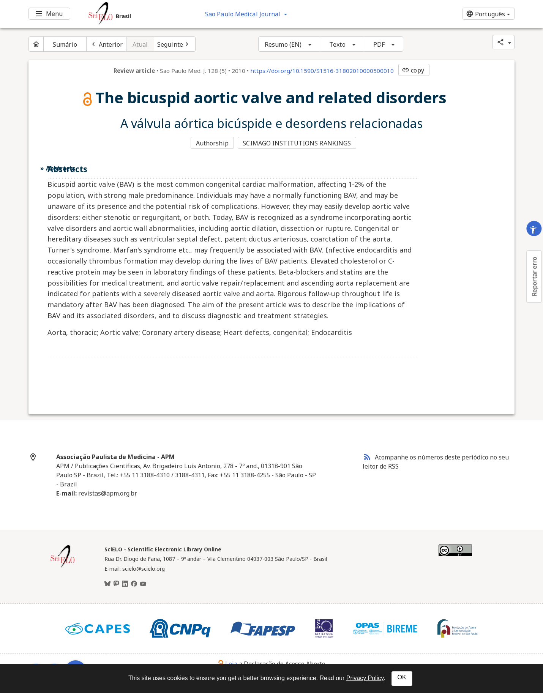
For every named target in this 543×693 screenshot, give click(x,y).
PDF (379, 44)
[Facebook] (134, 584)
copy (413, 70)
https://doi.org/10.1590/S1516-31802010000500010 (322, 70)
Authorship (212, 143)
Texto (337, 44)
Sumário (65, 44)
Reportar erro (534, 276)
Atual (140, 44)
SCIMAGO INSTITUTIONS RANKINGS (297, 143)
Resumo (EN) (283, 44)
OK (402, 677)
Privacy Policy (365, 678)
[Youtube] (143, 584)
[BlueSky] (107, 584)
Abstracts (60, 168)
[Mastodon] (116, 584)
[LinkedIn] (125, 584)
